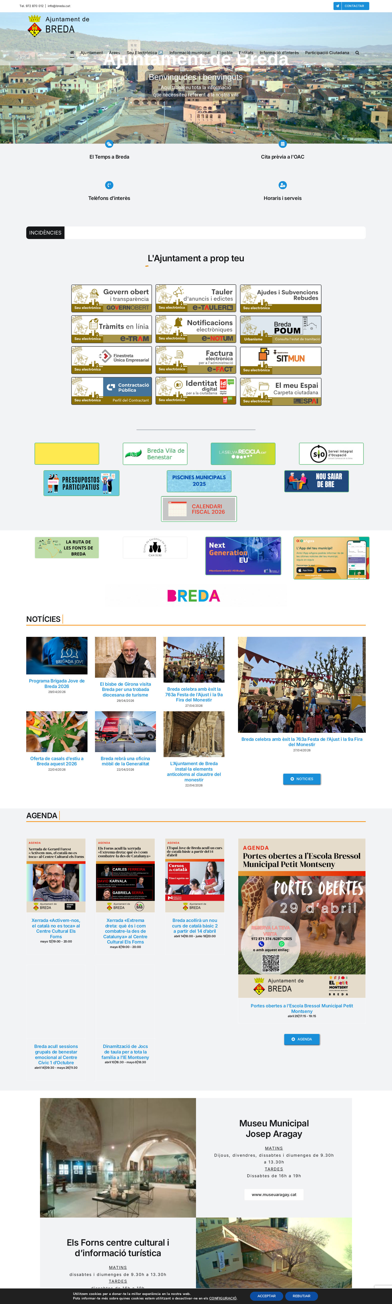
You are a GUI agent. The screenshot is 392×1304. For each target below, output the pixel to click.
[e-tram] (112, 317)
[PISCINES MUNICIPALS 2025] (199, 472)
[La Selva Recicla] (243, 445)
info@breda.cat (59, 6)
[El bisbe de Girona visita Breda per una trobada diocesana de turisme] (125, 657)
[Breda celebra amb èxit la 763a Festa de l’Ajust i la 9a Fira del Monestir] (194, 660)
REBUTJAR (301, 1296)
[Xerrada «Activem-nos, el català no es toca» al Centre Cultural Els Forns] (56, 841)
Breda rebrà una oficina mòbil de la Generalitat (125, 761)
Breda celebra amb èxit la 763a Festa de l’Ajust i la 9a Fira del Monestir (193, 694)
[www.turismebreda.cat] (196, 586)
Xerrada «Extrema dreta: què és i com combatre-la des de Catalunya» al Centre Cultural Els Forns (125, 931)
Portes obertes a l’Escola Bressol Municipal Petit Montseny (302, 1008)
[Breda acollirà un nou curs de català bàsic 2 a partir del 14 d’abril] (194, 841)
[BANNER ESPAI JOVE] (67, 445)
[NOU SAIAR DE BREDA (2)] (316, 472)
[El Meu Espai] (280, 380)
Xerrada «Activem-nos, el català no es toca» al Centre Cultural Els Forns (56, 928)
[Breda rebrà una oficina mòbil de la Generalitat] (125, 731)
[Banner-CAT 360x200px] (331, 539)
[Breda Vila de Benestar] (155, 445)
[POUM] (280, 318)
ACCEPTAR (267, 1296)
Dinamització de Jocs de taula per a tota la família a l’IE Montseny (125, 1052)
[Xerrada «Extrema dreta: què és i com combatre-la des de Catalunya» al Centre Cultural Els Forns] (125, 841)
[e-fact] (196, 348)
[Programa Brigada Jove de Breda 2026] (56, 655)
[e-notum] (196, 317)
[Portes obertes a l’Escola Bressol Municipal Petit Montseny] (301, 841)
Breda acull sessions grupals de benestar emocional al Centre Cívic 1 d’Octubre (56, 1054)
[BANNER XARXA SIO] (331, 445)
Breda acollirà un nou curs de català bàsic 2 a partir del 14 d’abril (195, 926)
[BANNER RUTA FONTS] (67, 539)
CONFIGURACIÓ (222, 1298)
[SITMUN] (280, 349)
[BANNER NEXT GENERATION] (243, 539)
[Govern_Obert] (112, 287)
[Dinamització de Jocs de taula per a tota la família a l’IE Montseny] (125, 968)
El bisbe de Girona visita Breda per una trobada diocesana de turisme (125, 689)
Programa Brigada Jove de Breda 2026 (57, 683)
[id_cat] (196, 379)
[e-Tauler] (196, 286)
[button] (357, 52)
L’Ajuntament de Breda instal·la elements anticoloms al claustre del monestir (194, 771)
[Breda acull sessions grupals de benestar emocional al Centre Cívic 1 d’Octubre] (56, 968)
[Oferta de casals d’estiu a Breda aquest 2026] (56, 731)
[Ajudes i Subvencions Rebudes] (280, 287)
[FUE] (112, 348)
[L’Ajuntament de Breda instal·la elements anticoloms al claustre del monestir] (194, 734)
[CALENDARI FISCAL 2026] (199, 498)
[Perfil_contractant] (112, 379)
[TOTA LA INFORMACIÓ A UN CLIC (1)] (155, 539)
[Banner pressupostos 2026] (81, 472)
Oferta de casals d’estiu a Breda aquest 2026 (57, 761)
